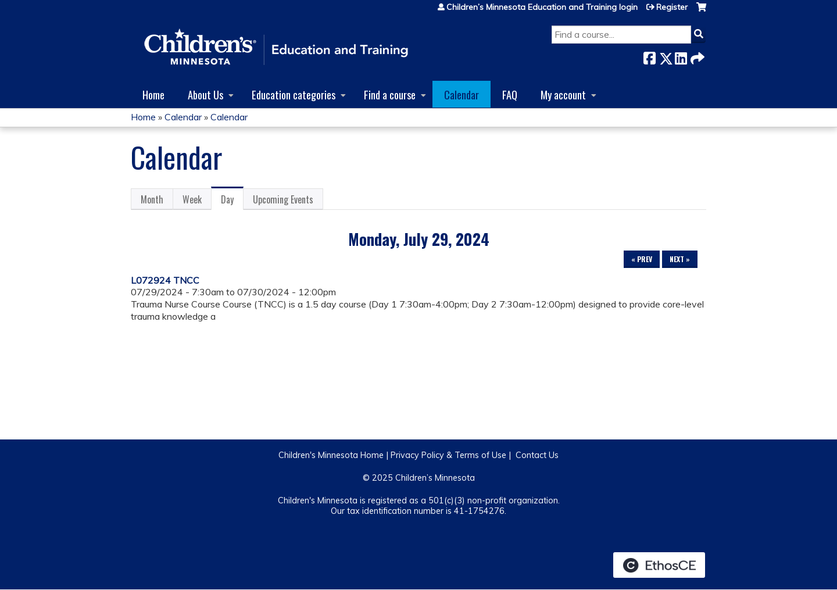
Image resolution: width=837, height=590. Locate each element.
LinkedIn (680, 56)
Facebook (649, 56)
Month (152, 199)
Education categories (293, 94)
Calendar (461, 94)
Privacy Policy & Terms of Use (448, 455)
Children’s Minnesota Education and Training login (542, 7)
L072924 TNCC (165, 280)
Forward (696, 56)
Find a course (390, 94)
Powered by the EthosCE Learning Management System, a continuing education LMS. (659, 565)
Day (232, 201)
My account (563, 94)
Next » (680, 259)
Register (672, 7)
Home (153, 94)
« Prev (641, 259)
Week (192, 199)
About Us (205, 94)
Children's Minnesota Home (331, 455)
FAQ (509, 94)
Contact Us (537, 455)
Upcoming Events (283, 199)
